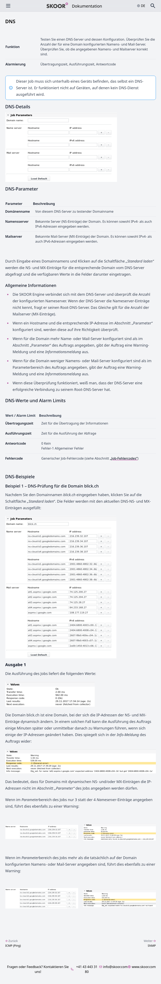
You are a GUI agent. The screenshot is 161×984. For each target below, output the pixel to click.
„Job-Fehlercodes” (123, 458)
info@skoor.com (113, 966)
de (141, 5)
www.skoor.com (142, 966)
